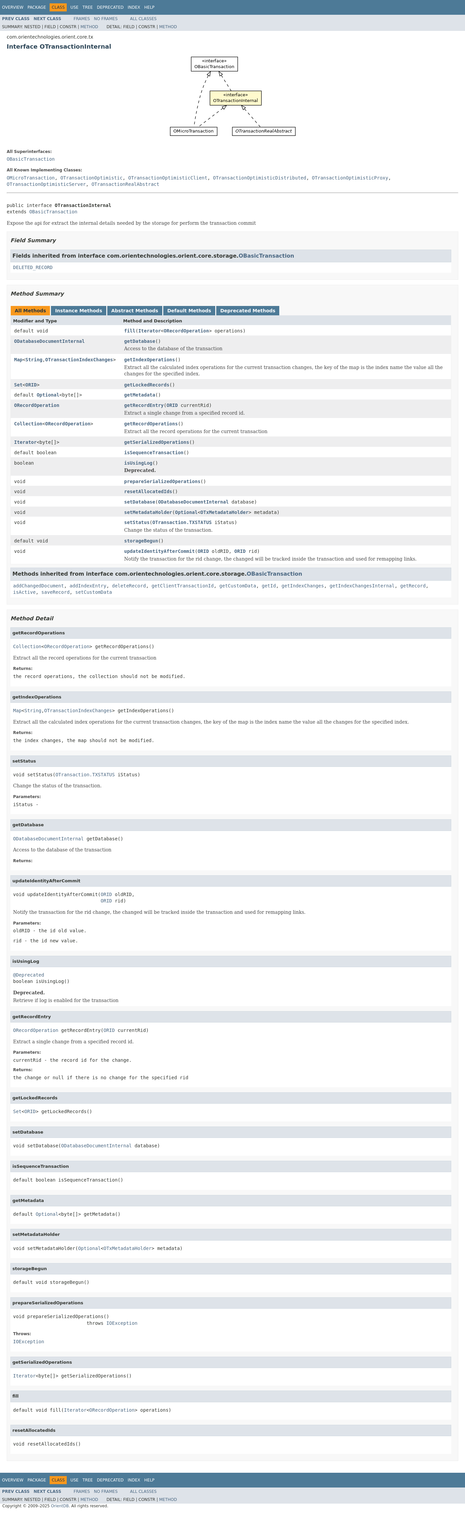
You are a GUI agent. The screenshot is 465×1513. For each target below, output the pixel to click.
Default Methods (189, 310)
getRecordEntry (144, 405)
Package (36, 7)
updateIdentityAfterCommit (159, 551)
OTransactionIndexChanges (79, 359)
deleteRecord (129, 585)
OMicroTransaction (31, 177)
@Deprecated (28, 975)
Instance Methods (78, 310)
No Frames (106, 18)
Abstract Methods (134, 310)
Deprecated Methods (247, 310)
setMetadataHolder (148, 512)
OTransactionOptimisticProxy (350, 177)
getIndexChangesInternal (362, 585)
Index (134, 7)
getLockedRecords (146, 384)
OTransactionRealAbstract (125, 184)
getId (269, 585)
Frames (82, 18)
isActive (24, 592)
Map (18, 359)
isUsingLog (138, 463)
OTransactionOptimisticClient (167, 177)
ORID (31, 384)
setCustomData (93, 592)
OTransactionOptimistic (91, 177)
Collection (28, 423)
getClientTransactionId (183, 585)
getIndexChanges (303, 585)
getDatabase (139, 341)
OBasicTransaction (31, 159)
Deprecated (110, 7)
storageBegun (141, 540)
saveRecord (55, 592)
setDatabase (139, 502)
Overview (12, 7)
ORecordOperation (186, 330)
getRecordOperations (151, 423)
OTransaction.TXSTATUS (182, 522)
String (34, 359)
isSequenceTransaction (153, 452)
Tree (87, 7)
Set (18, 384)
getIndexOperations (149, 359)
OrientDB (60, 1506)
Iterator (149, 330)
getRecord (413, 585)
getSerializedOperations (156, 442)
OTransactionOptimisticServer (46, 184)
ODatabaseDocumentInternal (49, 341)
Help (149, 7)
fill (129, 330)
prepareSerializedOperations (162, 481)
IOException (121, 1323)
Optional (48, 395)
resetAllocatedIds (148, 491)
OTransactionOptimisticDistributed (259, 177)
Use (74, 7)
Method (89, 26)
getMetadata (139, 395)
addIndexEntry (88, 585)
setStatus (137, 522)
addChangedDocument (38, 585)
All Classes (143, 18)
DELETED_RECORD (33, 267)
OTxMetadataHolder (224, 512)
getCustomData (237, 585)
